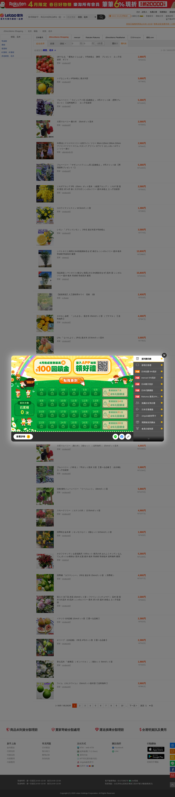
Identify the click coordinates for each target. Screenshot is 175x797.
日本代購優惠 (149, 390)
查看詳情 (20, 436)
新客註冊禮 (149, 365)
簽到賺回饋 (149, 358)
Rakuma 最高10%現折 (149, 396)
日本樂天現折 (149, 384)
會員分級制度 (149, 428)
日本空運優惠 (149, 409)
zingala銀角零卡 (149, 415)
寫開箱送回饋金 (149, 422)
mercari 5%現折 (149, 377)
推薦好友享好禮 (149, 402)
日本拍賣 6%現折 (149, 371)
